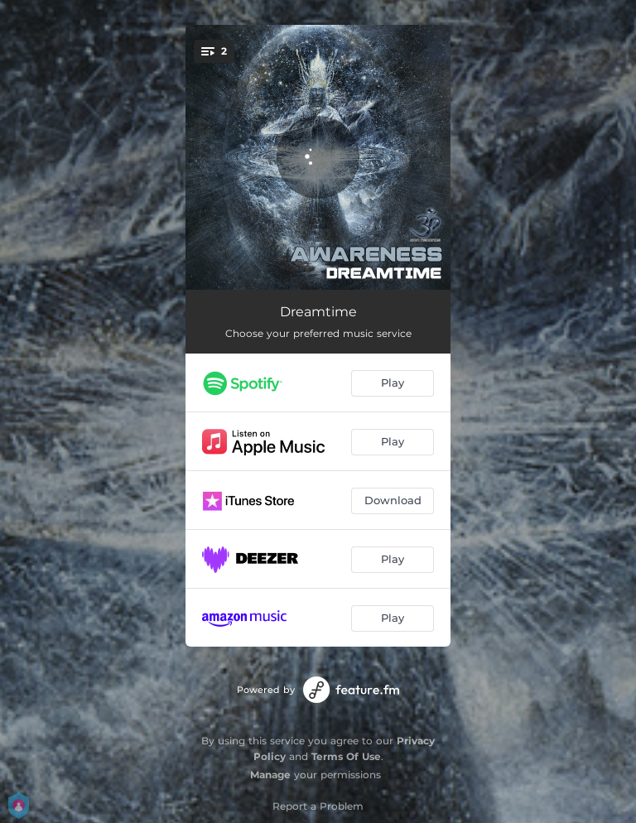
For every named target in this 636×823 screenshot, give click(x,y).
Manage (270, 774)
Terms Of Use (346, 756)
